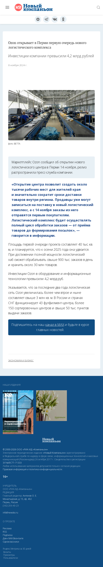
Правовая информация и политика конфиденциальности (32, 469)
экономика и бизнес (21, 360)
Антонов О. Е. (30, 495)
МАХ (10, 538)
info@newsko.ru (10, 512)
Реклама (7, 528)
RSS (5, 531)
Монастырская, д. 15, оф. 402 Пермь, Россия (17, 500)
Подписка (7, 535)
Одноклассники (11, 541)
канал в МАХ (54, 324)
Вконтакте (18, 538)
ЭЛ (12, 462)
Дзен (5, 538)
